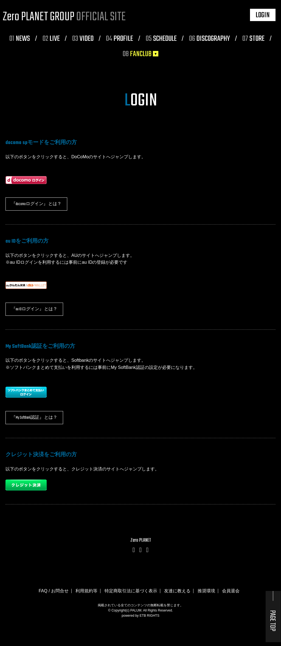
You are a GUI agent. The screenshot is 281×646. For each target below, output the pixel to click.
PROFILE (119, 39)
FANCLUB (137, 54)
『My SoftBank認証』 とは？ (34, 418)
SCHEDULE (161, 39)
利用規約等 (86, 590)
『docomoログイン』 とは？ (36, 204)
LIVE (51, 39)
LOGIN (263, 15)
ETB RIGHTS (149, 616)
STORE (253, 39)
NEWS (19, 39)
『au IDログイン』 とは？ (34, 309)
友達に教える (177, 590)
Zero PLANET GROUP (64, 17)
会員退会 (231, 590)
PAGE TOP (272, 620)
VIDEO (83, 39)
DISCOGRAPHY (209, 39)
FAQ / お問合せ (54, 590)
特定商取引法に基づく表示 (131, 590)
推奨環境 (206, 590)
